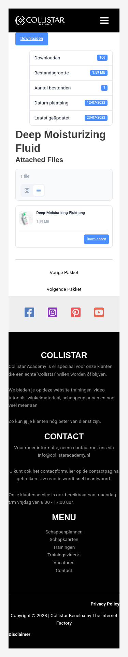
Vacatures (64, 562)
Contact (64, 570)
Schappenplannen (64, 531)
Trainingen (64, 547)
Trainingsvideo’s (64, 554)
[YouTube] (99, 312)
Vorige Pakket (64, 272)
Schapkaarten (64, 539)
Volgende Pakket (64, 289)
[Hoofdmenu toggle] (104, 20)
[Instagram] (52, 312)
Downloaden (31, 38)
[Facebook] (29, 312)
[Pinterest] (75, 312)
